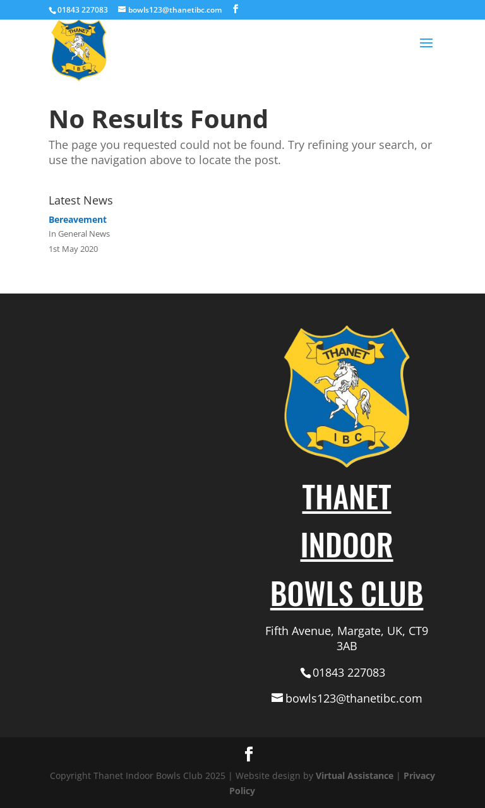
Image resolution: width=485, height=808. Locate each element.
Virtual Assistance (354, 775)
